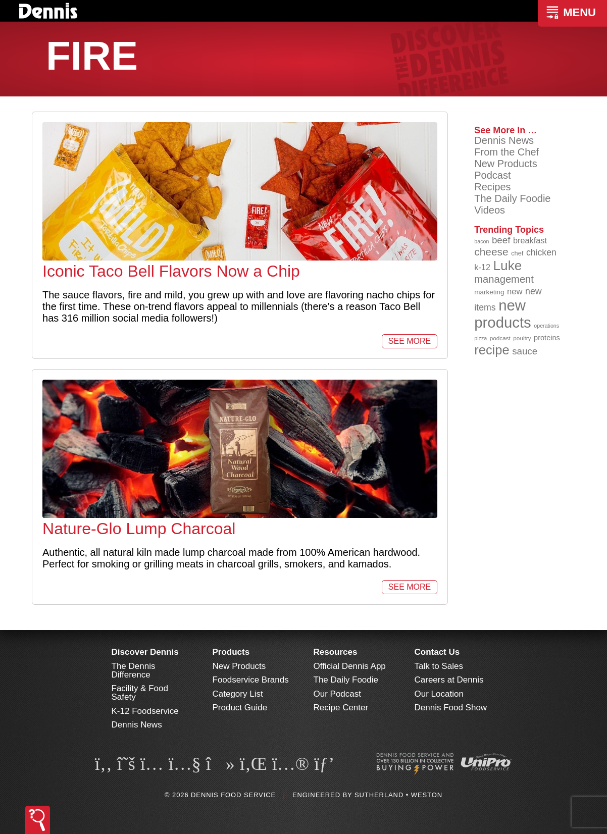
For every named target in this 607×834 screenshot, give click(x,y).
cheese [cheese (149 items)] (491, 251)
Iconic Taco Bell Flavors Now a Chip (171, 271)
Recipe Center (341, 707)
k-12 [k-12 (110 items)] (482, 267)
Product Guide (240, 707)
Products (231, 652)
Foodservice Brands (251, 680)
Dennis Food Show (451, 707)
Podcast (492, 175)
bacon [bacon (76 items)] (481, 241)
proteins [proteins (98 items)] (547, 338)
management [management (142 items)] (504, 279)
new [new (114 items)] (515, 291)
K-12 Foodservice (145, 711)
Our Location (439, 694)
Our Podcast (338, 694)
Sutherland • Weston (398, 795)
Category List (238, 694)
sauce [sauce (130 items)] (524, 351)
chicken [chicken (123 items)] (541, 252)
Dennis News (504, 140)
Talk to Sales (439, 666)
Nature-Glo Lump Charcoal (138, 528)
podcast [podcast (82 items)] (500, 338)
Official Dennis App (350, 666)
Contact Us (437, 652)
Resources (336, 652)
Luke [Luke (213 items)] (507, 265)
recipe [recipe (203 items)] (491, 350)
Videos (489, 210)
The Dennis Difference (134, 670)
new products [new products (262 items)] (502, 314)
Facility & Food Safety (140, 693)
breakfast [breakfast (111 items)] (530, 240)
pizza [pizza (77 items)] (480, 338)
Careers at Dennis (449, 680)
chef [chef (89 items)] (517, 253)
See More (409, 341)
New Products (505, 163)
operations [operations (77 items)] (546, 326)
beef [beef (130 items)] (501, 240)
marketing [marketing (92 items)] (489, 292)
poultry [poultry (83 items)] (522, 338)
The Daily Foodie (512, 198)
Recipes (492, 186)
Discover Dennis (145, 652)
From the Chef (506, 152)
